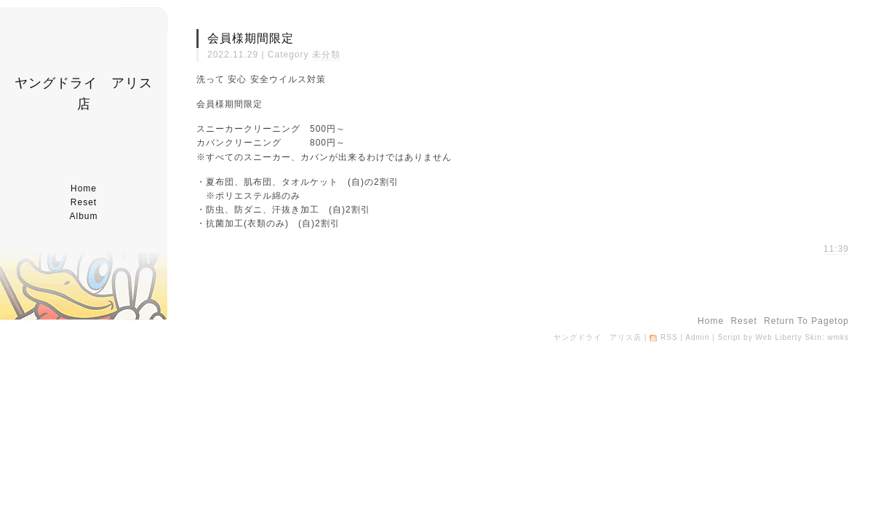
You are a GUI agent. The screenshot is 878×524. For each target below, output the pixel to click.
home (84, 188)
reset (84, 202)
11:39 (836, 249)
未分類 (326, 54)
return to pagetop (806, 321)
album (83, 216)
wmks (838, 337)
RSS (669, 337)
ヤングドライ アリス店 (598, 337)
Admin (697, 337)
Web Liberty (778, 337)
